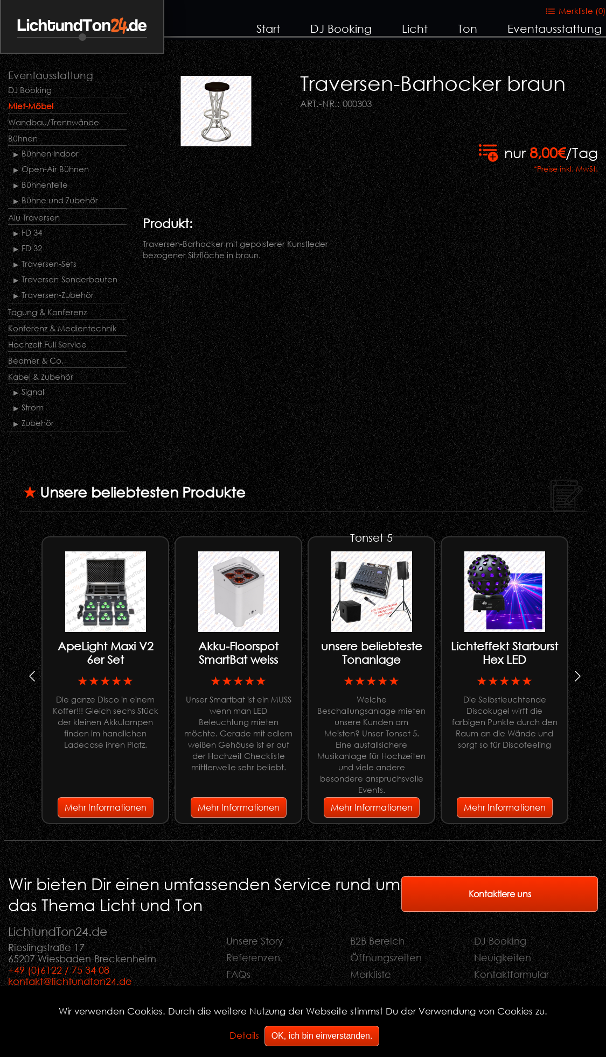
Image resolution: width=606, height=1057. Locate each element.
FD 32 (32, 248)
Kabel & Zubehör (40, 376)
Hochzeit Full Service (47, 344)
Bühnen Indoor (50, 153)
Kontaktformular (511, 974)
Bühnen (23, 138)
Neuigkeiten (502, 957)
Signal (33, 391)
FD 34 (32, 232)
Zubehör (38, 422)
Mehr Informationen (106, 807)
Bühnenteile (45, 184)
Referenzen (253, 957)
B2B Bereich (377, 941)
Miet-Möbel (30, 106)
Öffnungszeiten (386, 957)
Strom (33, 407)
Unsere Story (254, 941)
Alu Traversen (34, 217)
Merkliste (370, 974)
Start (268, 28)
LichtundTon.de (82, 26)
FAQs (238, 974)
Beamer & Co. (36, 360)
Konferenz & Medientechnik (62, 328)
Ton (467, 28)
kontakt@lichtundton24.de (70, 981)
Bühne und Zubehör (60, 200)
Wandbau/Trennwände (53, 122)
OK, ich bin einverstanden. (322, 1035)
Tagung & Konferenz (47, 312)
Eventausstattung (554, 28)
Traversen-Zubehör (58, 294)
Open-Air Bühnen (55, 169)
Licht (415, 28)
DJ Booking (341, 28)
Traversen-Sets (49, 263)
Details (244, 1035)
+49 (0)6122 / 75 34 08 (58, 970)
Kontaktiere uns (500, 893)
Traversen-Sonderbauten (69, 279)
